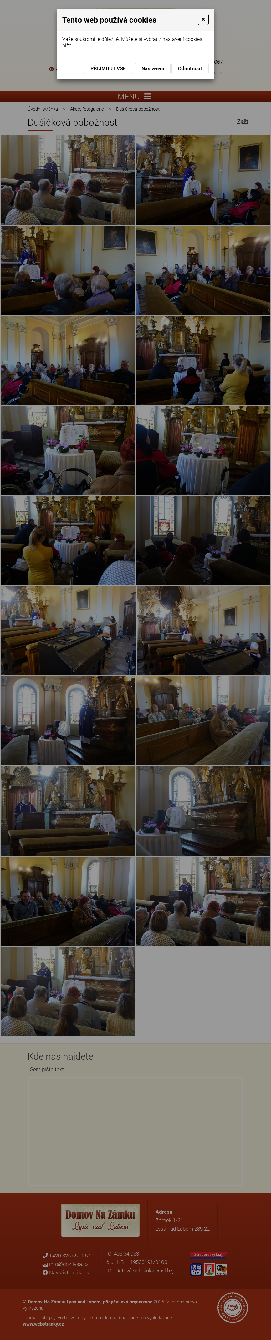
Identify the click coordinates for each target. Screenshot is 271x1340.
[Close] (203, 19)
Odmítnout (190, 68)
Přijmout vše (108, 68)
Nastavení (152, 68)
